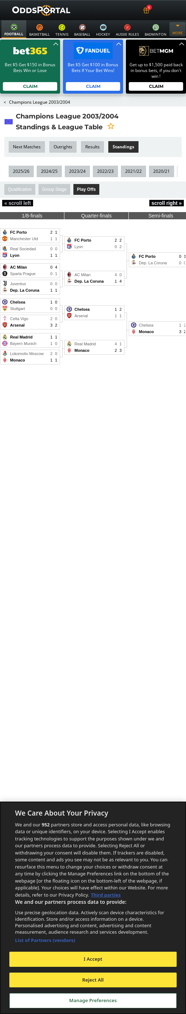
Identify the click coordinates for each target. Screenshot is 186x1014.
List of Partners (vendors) (45, 940)
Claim (30, 86)
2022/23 (105, 171)
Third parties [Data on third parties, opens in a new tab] (106, 895)
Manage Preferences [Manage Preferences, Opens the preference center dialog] (93, 1000)
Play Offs (86, 189)
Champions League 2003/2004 (39, 102)
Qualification (20, 189)
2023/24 (77, 171)
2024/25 (49, 171)
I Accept (92, 959)
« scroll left (17, 203)
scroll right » (166, 203)
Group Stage (54, 189)
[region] (93, 908)
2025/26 (21, 171)
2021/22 (132, 171)
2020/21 (161, 171)
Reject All (93, 980)
